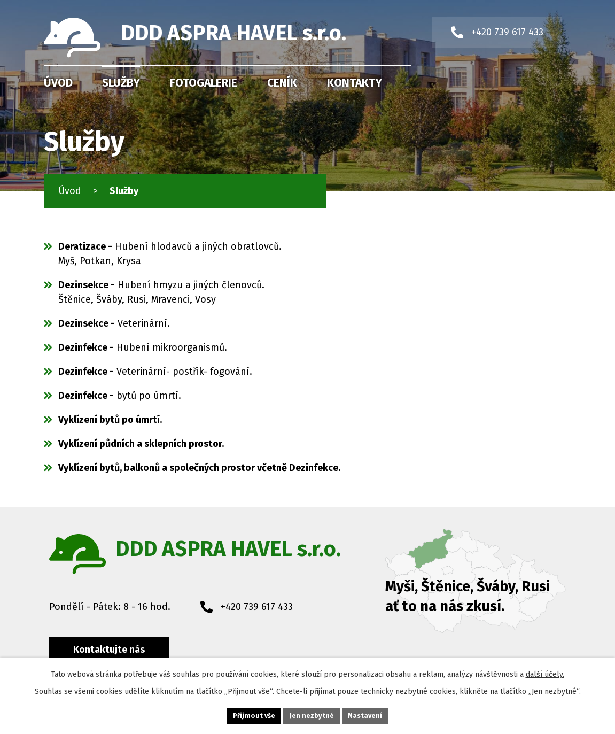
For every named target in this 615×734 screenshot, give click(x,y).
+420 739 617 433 (257, 607)
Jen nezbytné (312, 716)
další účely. (545, 674)
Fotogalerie (203, 83)
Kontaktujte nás (109, 649)
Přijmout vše (254, 716)
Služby (121, 83)
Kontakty (354, 83)
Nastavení (365, 716)
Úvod (58, 83)
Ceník (282, 83)
